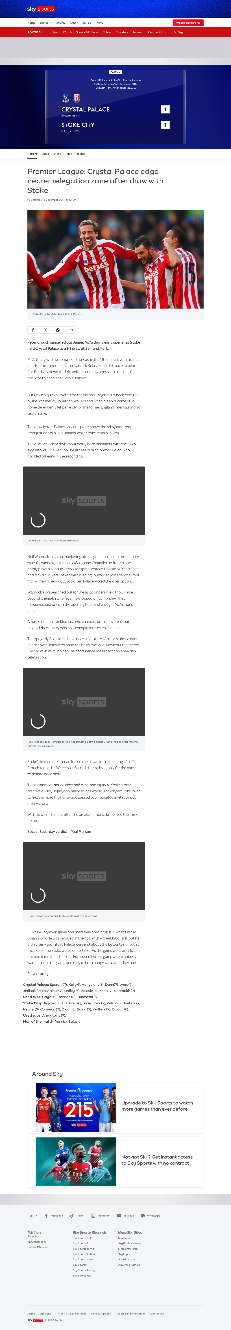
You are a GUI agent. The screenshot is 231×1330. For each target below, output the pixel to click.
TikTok (76, 1215)
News (55, 32)
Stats (57, 153)
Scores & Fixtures (87, 32)
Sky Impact (125, 1270)
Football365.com (37, 1254)
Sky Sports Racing (84, 1292)
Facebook (53, 1215)
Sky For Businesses (129, 1259)
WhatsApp (149, 1215)
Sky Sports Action (84, 1275)
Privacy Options (101, 1313)
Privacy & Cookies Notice (71, 1313)
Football (36, 32)
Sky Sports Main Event (86, 1238)
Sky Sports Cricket (84, 1254)
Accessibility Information (130, 1313)
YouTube (125, 1215)
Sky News (124, 1243)
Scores (60, 22)
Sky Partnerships (128, 1265)
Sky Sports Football (85, 1249)
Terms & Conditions (39, 1313)
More (102, 22)
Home (31, 22)
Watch (73, 22)
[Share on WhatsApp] (58, 330)
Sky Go (122, 1249)
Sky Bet (87, 22)
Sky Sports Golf (82, 1259)
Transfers (122, 32)
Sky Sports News (83, 1281)
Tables (107, 32)
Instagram (100, 1215)
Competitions (158, 32)
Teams (138, 32)
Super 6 (32, 1243)
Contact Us (157, 1313)
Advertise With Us (129, 1281)
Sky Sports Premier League (89, 1243)
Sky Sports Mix (82, 1297)
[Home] (41, 9)
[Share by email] (70, 330)
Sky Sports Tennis (83, 1270)
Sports (46, 22)
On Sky (178, 32)
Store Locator (126, 1275)
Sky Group (124, 1254)
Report (32, 153)
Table (68, 153)
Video (45, 153)
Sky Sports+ (80, 1286)
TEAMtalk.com (36, 1249)
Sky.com (123, 1238)
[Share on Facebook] (32, 330)
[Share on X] (45, 330)
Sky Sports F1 (81, 1265)
